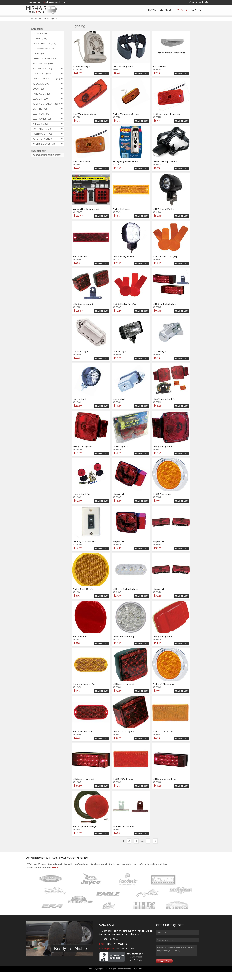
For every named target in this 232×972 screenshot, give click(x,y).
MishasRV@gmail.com (116, 943)
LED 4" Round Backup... (124, 636)
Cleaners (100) (40, 98)
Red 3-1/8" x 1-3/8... (123, 778)
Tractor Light (119, 351)
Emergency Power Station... (127, 161)
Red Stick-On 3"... (81, 636)
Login (90, 968)
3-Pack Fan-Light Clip (123, 66)
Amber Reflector (121, 208)
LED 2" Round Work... (163, 208)
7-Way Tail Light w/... (163, 446)
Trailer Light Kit (121, 446)
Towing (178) (40, 38)
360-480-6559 (111, 938)
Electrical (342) (41, 113)
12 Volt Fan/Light (81, 66)
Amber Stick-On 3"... (83, 588)
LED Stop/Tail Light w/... (124, 731)
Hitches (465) (40, 33)
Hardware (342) (41, 93)
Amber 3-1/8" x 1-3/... (163, 731)
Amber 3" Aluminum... (163, 683)
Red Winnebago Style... (84, 113)
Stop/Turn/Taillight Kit (164, 398)
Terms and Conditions (135, 968)
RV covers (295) (41, 83)
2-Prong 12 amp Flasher (85, 541)
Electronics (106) (42, 118)
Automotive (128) (42, 138)
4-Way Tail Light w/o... (163, 636)
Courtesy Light (80, 351)
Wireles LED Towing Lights (86, 208)
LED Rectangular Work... (125, 256)
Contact (196, 10)
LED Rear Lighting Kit (83, 303)
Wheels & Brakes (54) (44, 144)
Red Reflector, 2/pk (82, 731)
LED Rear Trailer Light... (164, 303)
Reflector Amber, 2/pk (84, 683)
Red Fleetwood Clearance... (166, 113)
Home (152, 10)
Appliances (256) (41, 123)
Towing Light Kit (81, 493)
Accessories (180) (42, 68)
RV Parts (181, 10)
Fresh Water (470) (42, 133)
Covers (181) (39, 53)
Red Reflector (80, 256)
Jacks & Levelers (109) (44, 43)
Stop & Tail (118, 493)
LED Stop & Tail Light (123, 683)
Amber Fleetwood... (82, 161)
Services (166, 10)
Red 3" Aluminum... (162, 493)
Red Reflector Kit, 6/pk (124, 303)
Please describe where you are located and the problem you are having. (176, 950)
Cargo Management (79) (46, 78)
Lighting (53, 18)
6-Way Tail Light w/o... (84, 446)
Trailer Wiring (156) (44, 48)
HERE (55, 867)
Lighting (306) (40, 108)
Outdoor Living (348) (45, 58)
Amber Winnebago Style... (126, 113)
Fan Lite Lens (159, 66)
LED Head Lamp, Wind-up (165, 161)
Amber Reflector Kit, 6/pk (166, 256)
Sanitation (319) (42, 128)
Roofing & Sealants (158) (46, 103)
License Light (159, 351)
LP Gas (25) (38, 88)
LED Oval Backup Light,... (125, 588)
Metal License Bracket (124, 826)
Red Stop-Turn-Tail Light (85, 826)
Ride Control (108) (43, 63)
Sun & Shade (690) (42, 73)
